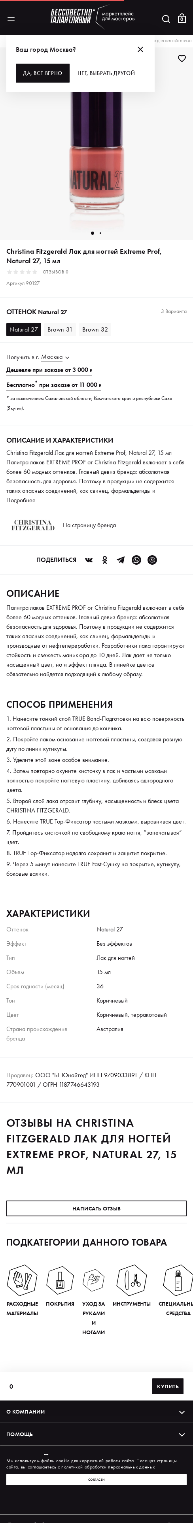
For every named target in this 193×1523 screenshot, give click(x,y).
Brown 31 (60, 329)
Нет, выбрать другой (106, 73)
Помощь (96, 1434)
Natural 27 (23, 329)
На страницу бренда (89, 525)
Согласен (96, 1480)
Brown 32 (95, 329)
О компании (96, 1411)
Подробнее (21, 500)
